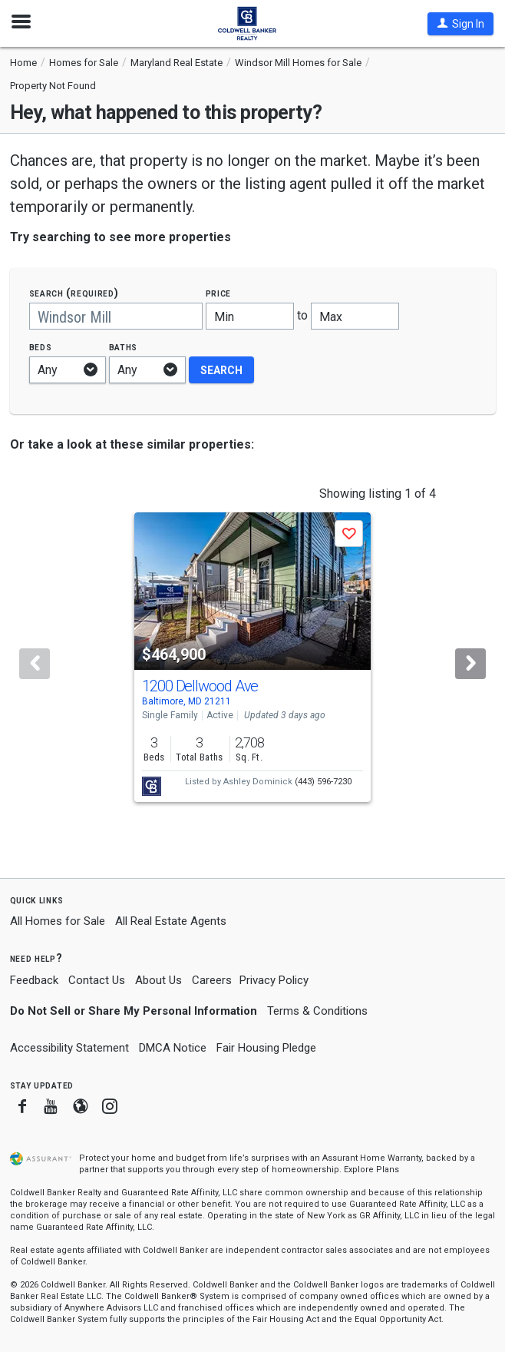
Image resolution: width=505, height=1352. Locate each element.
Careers (212, 980)
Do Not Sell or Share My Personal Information (133, 1011)
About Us (158, 980)
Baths (123, 347)
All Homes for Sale (57, 921)
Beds (40, 347)
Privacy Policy (274, 980)
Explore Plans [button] (371, 1170)
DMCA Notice (172, 1048)
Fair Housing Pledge (266, 1048)
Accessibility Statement (69, 1048)
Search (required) (74, 293)
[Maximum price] (355, 316)
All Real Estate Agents (170, 921)
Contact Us (96, 980)
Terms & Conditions (317, 1011)
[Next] (470, 663)
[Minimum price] (250, 316)
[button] (460, 23)
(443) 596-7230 (323, 782)
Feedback (34, 980)
